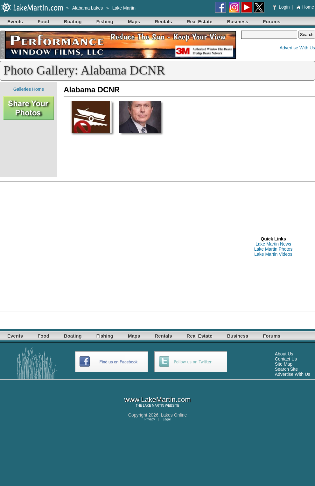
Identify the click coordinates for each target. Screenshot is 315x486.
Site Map (283, 364)
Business (237, 21)
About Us (284, 353)
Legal (167, 419)
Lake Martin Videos (273, 254)
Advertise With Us (297, 47)
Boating (73, 21)
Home (305, 7)
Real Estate (200, 21)
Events (15, 21)
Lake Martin (124, 8)
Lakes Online (174, 415)
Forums (271, 21)
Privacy (149, 419)
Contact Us (286, 358)
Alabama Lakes (87, 8)
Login (282, 7)
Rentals (163, 21)
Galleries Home (28, 89)
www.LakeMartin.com (157, 400)
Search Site (286, 369)
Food (43, 21)
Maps (134, 21)
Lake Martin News (273, 244)
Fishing (104, 21)
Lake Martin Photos (273, 249)
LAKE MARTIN (153, 405)
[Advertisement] (28, 148)
